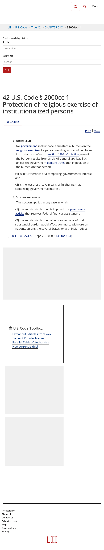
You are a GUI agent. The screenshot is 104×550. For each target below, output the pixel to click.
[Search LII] (85, 6)
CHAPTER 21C (54, 27)
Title (6, 42)
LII (9, 27)
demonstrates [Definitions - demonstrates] (56, 163)
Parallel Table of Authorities (30, 342)
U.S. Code (13, 122)
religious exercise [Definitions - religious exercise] (27, 150)
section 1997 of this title (63, 154)
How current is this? (25, 346)
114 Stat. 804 (62, 236)
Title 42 (36, 27)
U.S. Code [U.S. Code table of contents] (21, 27)
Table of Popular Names (28, 338)
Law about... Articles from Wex (31, 334)
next (97, 130)
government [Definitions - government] (29, 146)
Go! (7, 70)
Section (8, 56)
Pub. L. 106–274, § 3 (21, 236)
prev (88, 130)
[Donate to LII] (76, 6)
